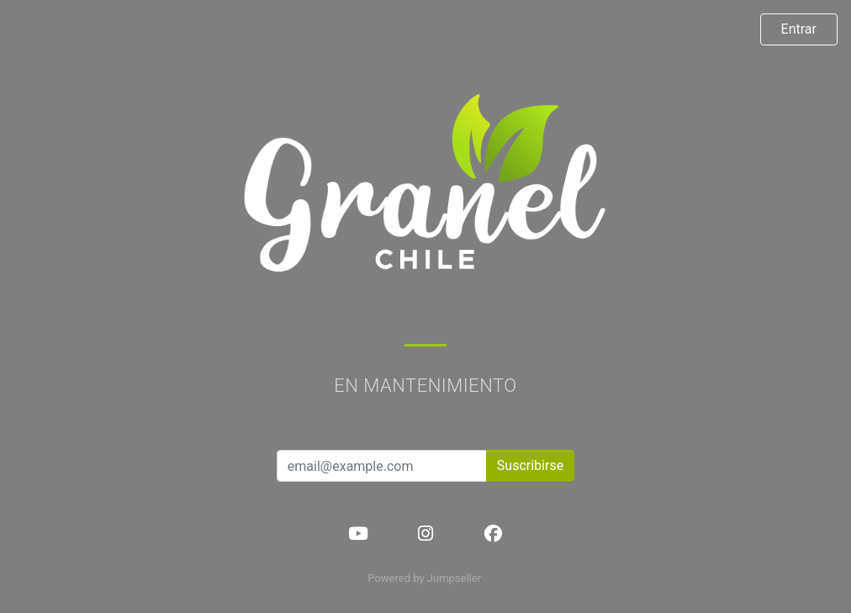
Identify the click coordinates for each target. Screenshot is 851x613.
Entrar (799, 29)
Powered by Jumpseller (423, 578)
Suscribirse (530, 465)
